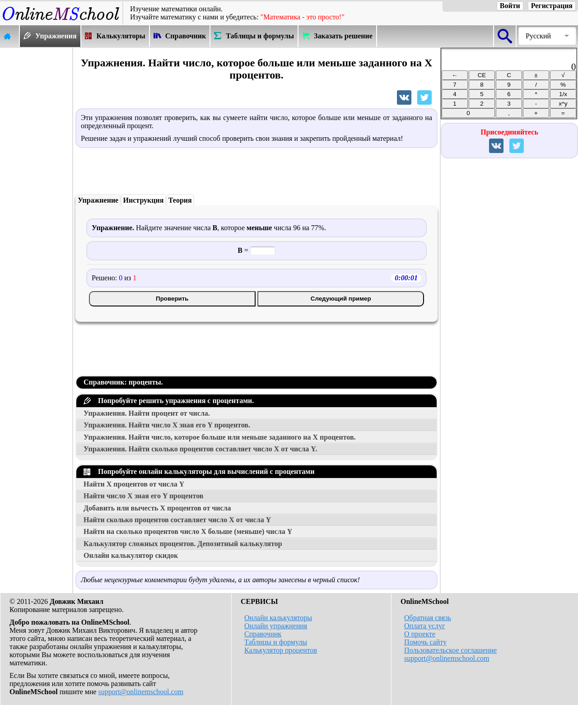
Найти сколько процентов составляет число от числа (177, 520)
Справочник (262, 634)
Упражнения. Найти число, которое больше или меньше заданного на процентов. (220, 437)
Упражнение (98, 200)
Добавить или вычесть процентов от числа (157, 508)
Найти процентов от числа (134, 484)
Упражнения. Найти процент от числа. (147, 413)
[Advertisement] (36, 183)
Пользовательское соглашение (450, 650)
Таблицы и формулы (275, 642)
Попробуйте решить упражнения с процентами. (169, 400)
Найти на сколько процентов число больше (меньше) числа (188, 531)
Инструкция (143, 200)
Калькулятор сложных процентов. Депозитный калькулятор (183, 543)
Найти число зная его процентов (143, 496)
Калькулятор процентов (280, 650)
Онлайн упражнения (275, 626)
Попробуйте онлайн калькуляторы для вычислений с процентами (199, 471)
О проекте (419, 634)
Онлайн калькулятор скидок (131, 555)
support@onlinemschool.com (141, 692)
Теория (180, 200)
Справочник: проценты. (123, 382)
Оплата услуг (424, 626)
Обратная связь (427, 618)
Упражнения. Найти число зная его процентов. (167, 425)
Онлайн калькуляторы (278, 618)
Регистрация (552, 5)
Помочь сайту (425, 642)
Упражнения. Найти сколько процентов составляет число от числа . (200, 449)
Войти (510, 5)
